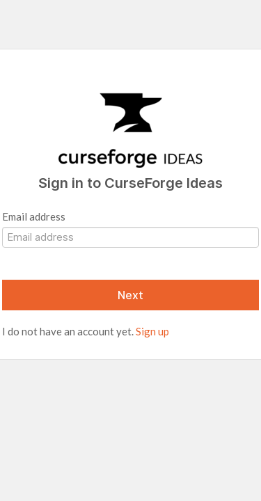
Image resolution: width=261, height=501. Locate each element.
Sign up (152, 331)
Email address (33, 216)
